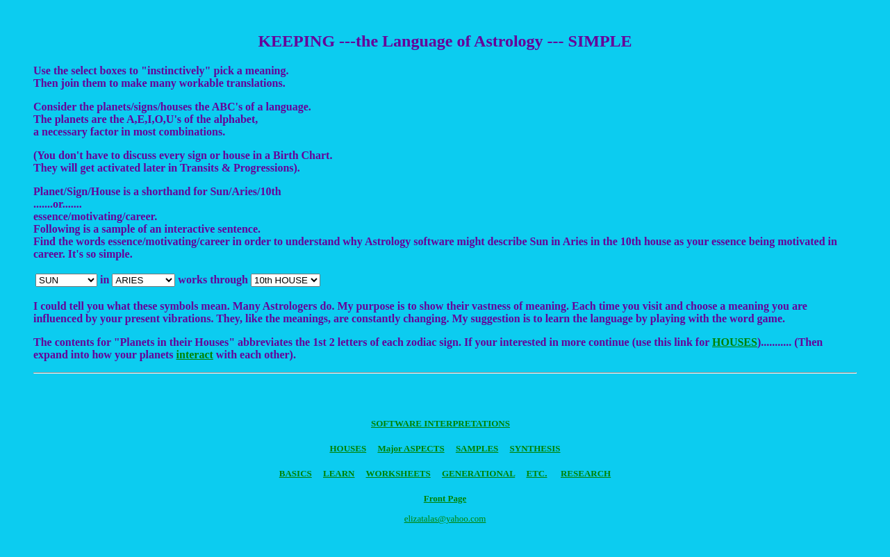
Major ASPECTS (410, 448)
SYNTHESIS (535, 448)
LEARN (339, 473)
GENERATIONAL (478, 473)
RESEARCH (586, 473)
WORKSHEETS (398, 473)
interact (194, 354)
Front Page (445, 498)
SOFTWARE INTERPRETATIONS (440, 423)
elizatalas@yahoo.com (445, 518)
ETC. (536, 473)
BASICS (295, 473)
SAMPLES (477, 448)
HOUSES (734, 342)
